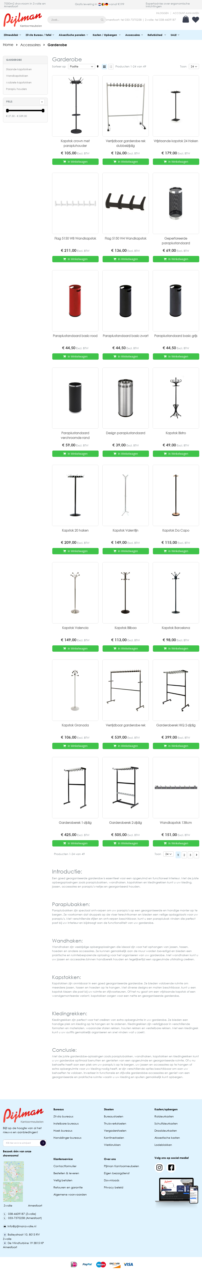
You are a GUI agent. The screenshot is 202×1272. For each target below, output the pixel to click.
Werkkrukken (112, 1145)
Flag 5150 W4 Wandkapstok (125, 238)
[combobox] (76, 20)
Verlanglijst (195, 20)
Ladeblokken (163, 1145)
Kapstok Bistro (176, 433)
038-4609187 (167, 19)
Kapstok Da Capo (175, 530)
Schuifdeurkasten (166, 1123)
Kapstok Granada (75, 725)
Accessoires (30, 45)
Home (8, 44)
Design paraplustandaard (125, 433)
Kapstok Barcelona (176, 628)
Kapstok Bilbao (126, 628)
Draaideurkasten (165, 1130)
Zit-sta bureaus (63, 1116)
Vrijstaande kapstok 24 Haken (176, 141)
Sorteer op (59, 66)
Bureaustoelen (113, 1116)
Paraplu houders (16, 89)
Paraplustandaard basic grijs (175, 336)
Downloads (111, 1180)
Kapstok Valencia (75, 628)
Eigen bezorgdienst (117, 1173)
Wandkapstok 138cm (176, 822)
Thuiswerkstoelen (115, 1123)
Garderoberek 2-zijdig (125, 822)
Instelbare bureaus (66, 1123)
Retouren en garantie (68, 1187)
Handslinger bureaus (67, 1137)
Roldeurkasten (164, 1116)
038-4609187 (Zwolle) (19, 1214)
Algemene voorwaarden (70, 1194)
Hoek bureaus (62, 1130)
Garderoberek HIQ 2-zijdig (175, 725)
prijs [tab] (9, 101)
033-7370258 (133, 19)
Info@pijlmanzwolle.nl (19, 1226)
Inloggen (162, 13)
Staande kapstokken (19, 69)
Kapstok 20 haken (75, 530)
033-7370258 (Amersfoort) (22, 1218)
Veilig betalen (62, 1180)
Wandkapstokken (17, 75)
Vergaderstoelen (115, 1130)
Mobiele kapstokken (19, 82)
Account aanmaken (186, 13)
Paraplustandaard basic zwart (125, 336)
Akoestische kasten (167, 1137)
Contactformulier (64, 1166)
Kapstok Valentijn (125, 530)
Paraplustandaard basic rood (75, 336)
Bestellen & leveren (66, 1173)
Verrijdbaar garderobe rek (125, 725)
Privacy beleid (113, 1187)
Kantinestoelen (114, 1137)
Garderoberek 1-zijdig (75, 822)
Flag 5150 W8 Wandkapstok (75, 238)
